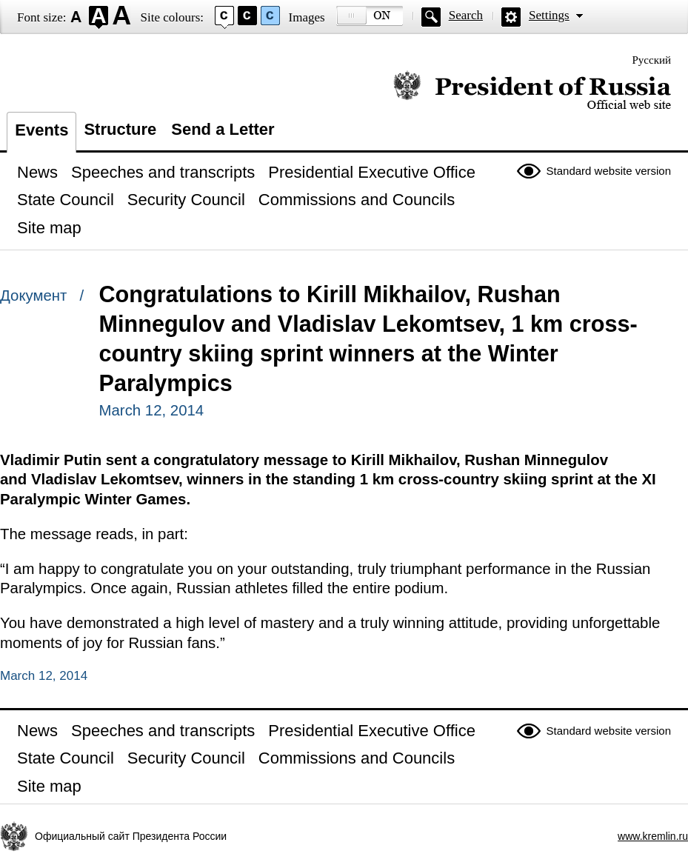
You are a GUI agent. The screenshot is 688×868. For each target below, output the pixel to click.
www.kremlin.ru (653, 836)
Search (466, 15)
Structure (120, 129)
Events (41, 130)
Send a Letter (222, 129)
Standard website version (609, 170)
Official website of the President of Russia (532, 91)
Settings (549, 15)
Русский (652, 60)
